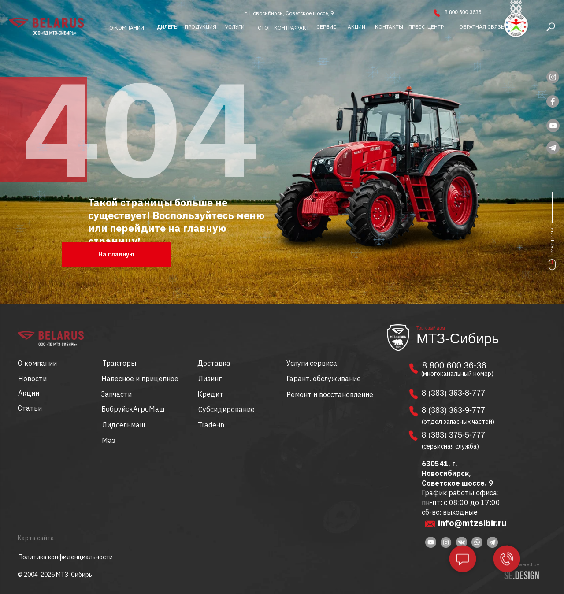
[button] (481, 27)
